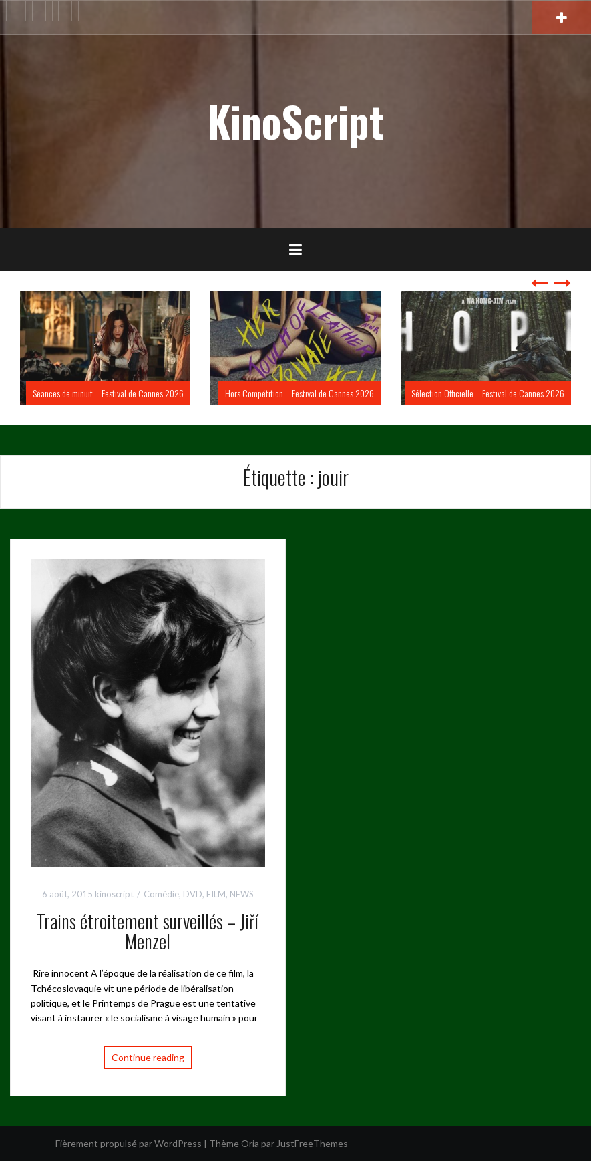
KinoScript (295, 121)
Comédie (161, 894)
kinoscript (114, 894)
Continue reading (148, 1057)
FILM (216, 894)
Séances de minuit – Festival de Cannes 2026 (108, 393)
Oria (250, 1143)
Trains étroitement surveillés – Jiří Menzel (147, 931)
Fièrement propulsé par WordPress (128, 1143)
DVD (192, 894)
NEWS (242, 894)
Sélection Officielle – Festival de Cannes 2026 (487, 393)
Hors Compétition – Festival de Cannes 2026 (299, 393)
